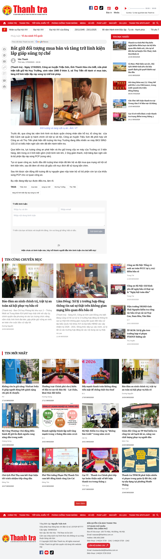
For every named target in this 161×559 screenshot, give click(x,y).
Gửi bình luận (96, 231)
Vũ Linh (59, 333)
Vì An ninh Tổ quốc (32, 35)
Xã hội (91, 23)
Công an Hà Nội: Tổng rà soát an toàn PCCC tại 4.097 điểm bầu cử (141, 268)
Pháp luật (102, 23)
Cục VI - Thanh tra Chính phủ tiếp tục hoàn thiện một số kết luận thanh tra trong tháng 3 (99, 478)
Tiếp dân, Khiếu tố (40, 23)
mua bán (34, 187)
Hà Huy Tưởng (60, 187)
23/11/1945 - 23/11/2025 (89, 30)
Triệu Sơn (23, 187)
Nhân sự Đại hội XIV (22, 30)
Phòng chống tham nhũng (65, 23)
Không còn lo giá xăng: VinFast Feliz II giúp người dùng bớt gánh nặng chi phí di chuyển (20, 389)
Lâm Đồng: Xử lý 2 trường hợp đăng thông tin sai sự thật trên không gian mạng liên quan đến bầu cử (81, 306)
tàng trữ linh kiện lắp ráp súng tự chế (25, 193)
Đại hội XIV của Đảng (63, 30)
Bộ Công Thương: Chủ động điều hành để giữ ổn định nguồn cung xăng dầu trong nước (18, 434)
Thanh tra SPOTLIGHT (139, 23)
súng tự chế (46, 187)
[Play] (126, 8)
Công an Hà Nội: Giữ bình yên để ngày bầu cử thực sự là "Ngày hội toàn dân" (140, 289)
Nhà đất (113, 23)
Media (83, 23)
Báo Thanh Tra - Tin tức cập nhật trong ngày (24, 10)
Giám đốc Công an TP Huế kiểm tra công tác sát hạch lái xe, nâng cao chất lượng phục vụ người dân (139, 434)
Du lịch (123, 23)
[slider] (136, 8)
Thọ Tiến (73, 187)
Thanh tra (24, 23)
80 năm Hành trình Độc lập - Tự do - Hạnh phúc (127, 30)
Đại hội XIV (42, 30)
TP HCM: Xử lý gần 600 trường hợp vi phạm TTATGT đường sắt (138, 333)
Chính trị (12, 23)
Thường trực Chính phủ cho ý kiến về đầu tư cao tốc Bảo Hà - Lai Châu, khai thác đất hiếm (60, 389)
